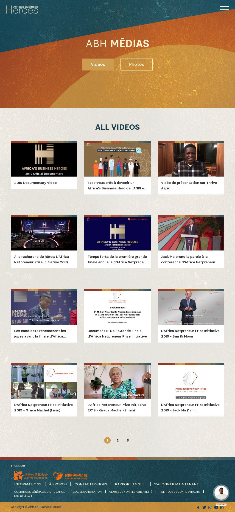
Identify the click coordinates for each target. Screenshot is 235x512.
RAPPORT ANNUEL (130, 484)
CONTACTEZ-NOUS (91, 484)
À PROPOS (58, 484)
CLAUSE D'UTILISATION (87, 491)
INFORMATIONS (27, 484)
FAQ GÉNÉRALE (23, 496)
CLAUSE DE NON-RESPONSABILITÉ (130, 491)
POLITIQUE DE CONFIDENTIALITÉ (179, 491)
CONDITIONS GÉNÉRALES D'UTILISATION (39, 491)
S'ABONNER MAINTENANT (176, 484)
